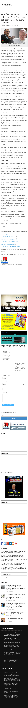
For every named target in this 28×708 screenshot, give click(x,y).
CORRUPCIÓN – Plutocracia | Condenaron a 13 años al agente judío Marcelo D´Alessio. (12, 634)
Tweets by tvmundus (6, 577)
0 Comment (16, 25)
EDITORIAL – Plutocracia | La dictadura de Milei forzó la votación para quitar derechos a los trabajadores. (12, 659)
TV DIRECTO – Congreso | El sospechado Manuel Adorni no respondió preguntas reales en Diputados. (13, 564)
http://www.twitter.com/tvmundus (8, 243)
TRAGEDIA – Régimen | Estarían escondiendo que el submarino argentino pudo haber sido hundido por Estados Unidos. (15, 587)
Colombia (9, 346)
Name (5, 381)
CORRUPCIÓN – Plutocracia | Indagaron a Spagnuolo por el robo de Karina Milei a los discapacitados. (13, 552)
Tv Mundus (8, 227)
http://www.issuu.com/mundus (8, 244)
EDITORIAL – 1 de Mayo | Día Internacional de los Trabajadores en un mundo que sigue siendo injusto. (13, 556)
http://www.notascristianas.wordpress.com (10, 246)
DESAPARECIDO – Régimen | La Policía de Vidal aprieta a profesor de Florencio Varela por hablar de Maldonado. (7, 355)
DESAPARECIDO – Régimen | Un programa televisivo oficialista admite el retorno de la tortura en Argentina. (20, 366)
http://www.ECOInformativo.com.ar (9, 234)
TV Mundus (6, 4)
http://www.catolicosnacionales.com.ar (9, 248)
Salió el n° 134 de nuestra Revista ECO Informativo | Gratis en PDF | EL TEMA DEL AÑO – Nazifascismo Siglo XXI (12, 647)
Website (5, 392)
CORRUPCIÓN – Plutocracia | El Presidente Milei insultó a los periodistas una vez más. (14, 560)
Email (24, 384)
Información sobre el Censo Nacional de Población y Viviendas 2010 (15, 613)
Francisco (15, 346)
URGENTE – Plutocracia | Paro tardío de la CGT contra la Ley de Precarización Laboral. (12, 653)
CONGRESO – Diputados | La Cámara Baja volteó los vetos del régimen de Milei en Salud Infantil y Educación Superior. (12, 640)
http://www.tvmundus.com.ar (7, 233)
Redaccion (3, 25)
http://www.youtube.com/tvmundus (9, 239)
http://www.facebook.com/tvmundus (9, 241)
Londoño (22, 346)
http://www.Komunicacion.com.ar (8, 238)
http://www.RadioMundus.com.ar (8, 236)
